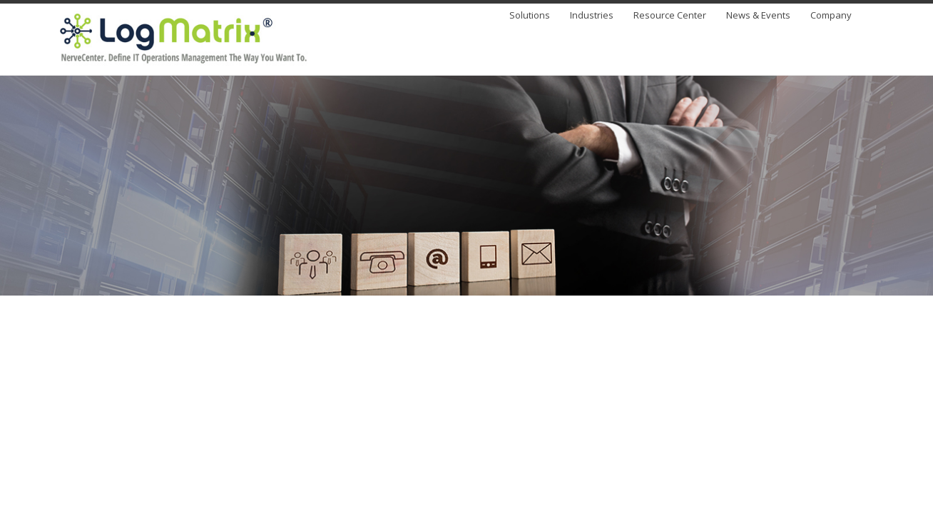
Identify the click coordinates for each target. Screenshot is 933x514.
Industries (591, 16)
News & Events (758, 16)
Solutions (529, 16)
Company (831, 16)
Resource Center (669, 16)
